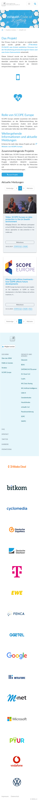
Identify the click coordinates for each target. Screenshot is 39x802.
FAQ (3, 429)
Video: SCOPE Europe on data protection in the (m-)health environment (19, 219)
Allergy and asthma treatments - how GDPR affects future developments (20, 281)
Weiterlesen (20, 242)
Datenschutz (15, 796)
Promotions (7, 449)
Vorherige (10, 188)
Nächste (30, 188)
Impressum (5, 796)
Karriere (5, 444)
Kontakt (5, 434)
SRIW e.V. (34, 799)
